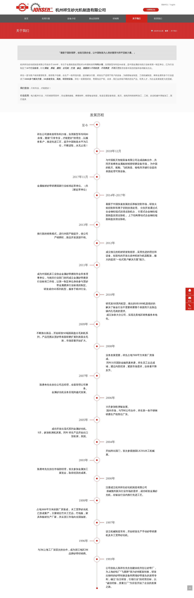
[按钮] (151, 10)
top (189, 587)
